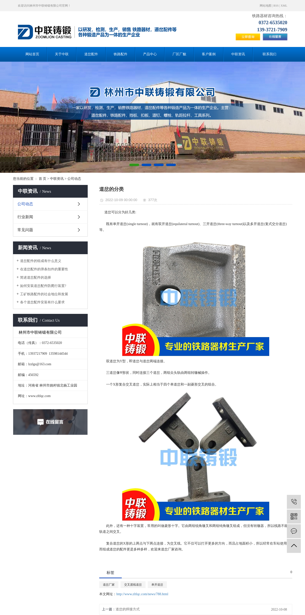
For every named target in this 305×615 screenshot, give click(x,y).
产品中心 (150, 54)
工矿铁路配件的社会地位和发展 (44, 294)
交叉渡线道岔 (133, 584)
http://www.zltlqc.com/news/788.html (142, 594)
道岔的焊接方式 (128, 609)
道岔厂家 (109, 584)
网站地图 (265, 5)
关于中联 (62, 54)
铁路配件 (120, 54)
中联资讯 (238, 54)
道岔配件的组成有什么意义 (40, 261)
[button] (134, 165)
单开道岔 (157, 584)
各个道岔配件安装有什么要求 (42, 302)
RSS (276, 5)
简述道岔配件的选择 (35, 277)
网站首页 (32, 54)
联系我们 (269, 54)
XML (284, 5)
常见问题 (25, 230)
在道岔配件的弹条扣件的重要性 (44, 269)
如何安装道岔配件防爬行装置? (43, 286)
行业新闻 (25, 217)
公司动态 (74, 179)
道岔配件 (91, 54)
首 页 (43, 179)
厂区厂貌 (179, 54)
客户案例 (209, 54)
